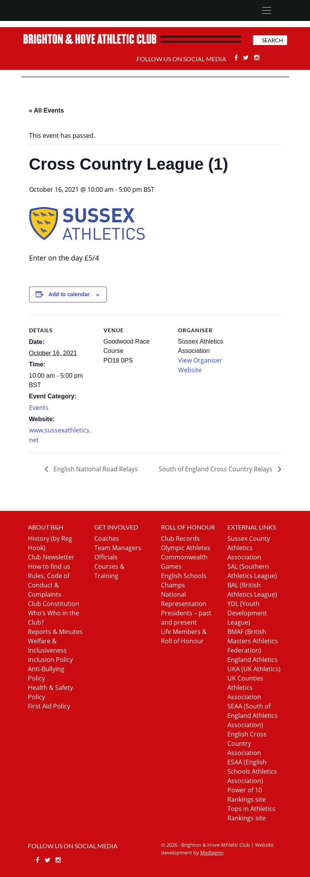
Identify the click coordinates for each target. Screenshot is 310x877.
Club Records (180, 538)
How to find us (49, 566)
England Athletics (252, 659)
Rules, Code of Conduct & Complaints (48, 585)
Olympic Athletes (185, 548)
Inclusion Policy (50, 659)
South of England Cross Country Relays (216, 469)
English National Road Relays (95, 469)
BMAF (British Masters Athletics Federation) (252, 641)
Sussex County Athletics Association (248, 547)
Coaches (106, 538)
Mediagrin (211, 852)
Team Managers (117, 548)
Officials (106, 557)
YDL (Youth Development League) (247, 613)
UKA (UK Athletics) (254, 669)
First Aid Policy (49, 706)
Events (38, 407)
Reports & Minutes (55, 631)
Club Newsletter (51, 557)
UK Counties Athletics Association (245, 687)
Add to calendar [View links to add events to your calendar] (69, 294)
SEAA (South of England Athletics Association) (252, 715)
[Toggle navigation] (266, 10)
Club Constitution (53, 603)
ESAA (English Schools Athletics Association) (252, 771)
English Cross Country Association (247, 743)
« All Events (46, 110)
